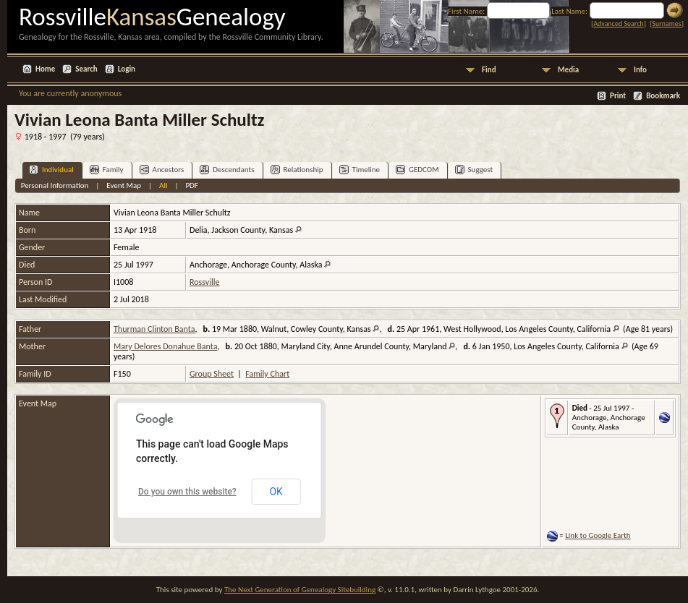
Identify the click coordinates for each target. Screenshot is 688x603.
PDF (191, 185)
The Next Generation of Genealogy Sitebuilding (299, 589)
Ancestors (162, 169)
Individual (51, 169)
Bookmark (663, 95)
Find (489, 69)
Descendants (227, 169)
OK (275, 491)
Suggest (474, 169)
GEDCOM (417, 169)
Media (568, 69)
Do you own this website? (187, 492)
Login (126, 69)
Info (640, 69)
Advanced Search (618, 23)
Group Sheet (212, 374)
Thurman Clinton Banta (154, 329)
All (163, 185)
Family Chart (267, 374)
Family (107, 169)
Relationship (297, 169)
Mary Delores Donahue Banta (165, 346)
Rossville (204, 282)
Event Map (123, 185)
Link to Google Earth (597, 535)
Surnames (666, 23)
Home (45, 69)
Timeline (359, 169)
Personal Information (55, 185)
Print (618, 95)
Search (86, 69)
